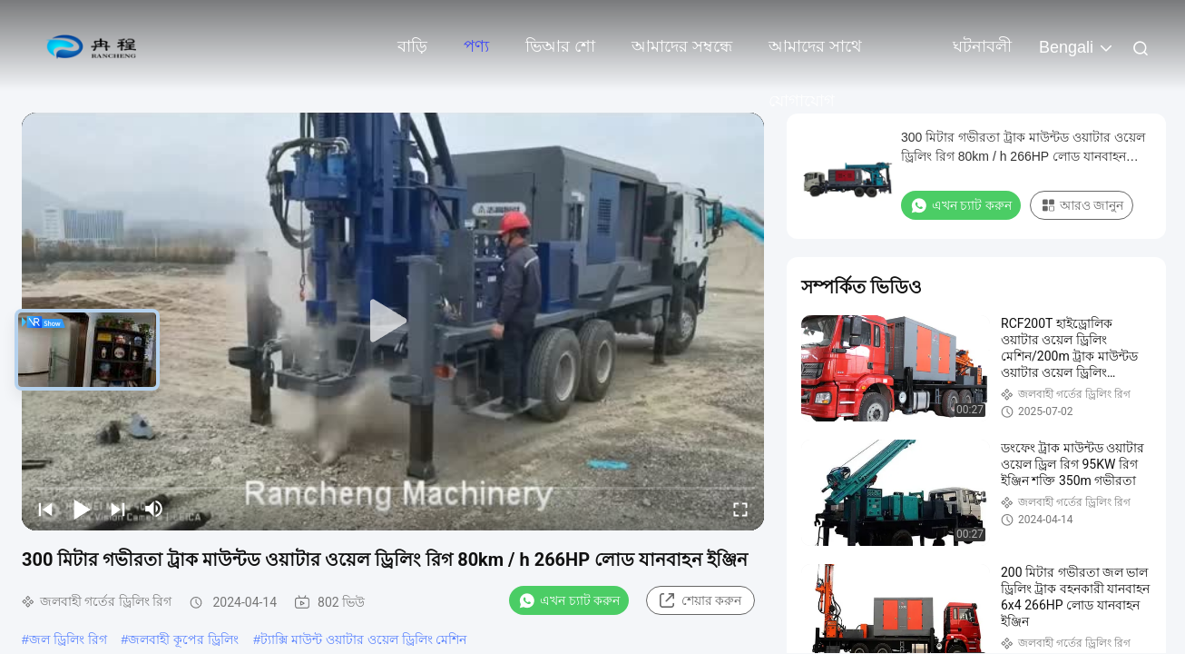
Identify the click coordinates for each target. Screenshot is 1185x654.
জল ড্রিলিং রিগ (68, 639)
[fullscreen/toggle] (740, 508)
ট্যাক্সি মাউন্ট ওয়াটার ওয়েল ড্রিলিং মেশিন (363, 639)
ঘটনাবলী (982, 46)
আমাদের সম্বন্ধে (682, 46)
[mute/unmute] (154, 508)
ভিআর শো (560, 46)
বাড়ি (412, 46)
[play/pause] (82, 508)
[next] (118, 508)
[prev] (45, 508)
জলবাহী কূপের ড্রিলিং (183, 639)
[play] (393, 321)
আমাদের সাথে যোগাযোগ (815, 55)
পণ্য (476, 46)
